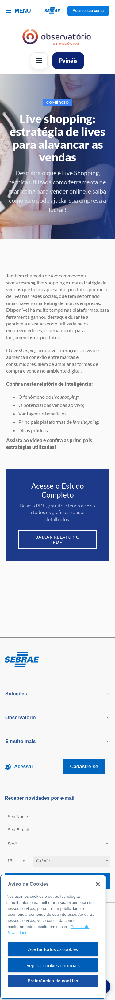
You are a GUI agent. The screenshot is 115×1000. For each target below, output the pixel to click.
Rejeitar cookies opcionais (53, 979)
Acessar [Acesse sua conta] (23, 766)
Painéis (68, 60)
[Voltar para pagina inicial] (57, 660)
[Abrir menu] (39, 60)
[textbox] (60, 844)
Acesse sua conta (88, 11)
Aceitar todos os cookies (53, 963)
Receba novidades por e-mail (57, 880)
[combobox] (57, 845)
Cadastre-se (84, 766)
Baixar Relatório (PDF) (57, 539)
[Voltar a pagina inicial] (57, 11)
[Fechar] (98, 898)
